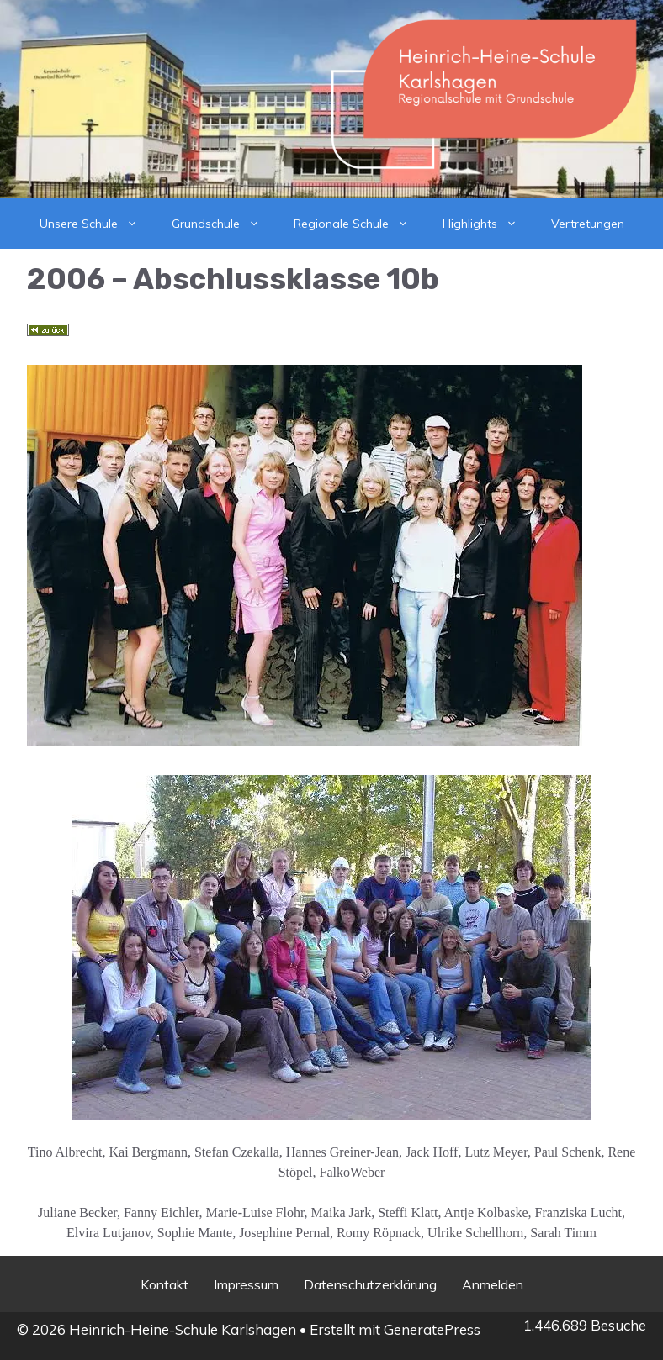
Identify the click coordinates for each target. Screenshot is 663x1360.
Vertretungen (587, 223)
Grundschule (224, 223)
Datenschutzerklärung (370, 1284)
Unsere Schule (97, 223)
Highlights (488, 223)
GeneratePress (432, 1329)
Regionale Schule (360, 223)
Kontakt (164, 1284)
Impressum (246, 1284)
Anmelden (492, 1284)
